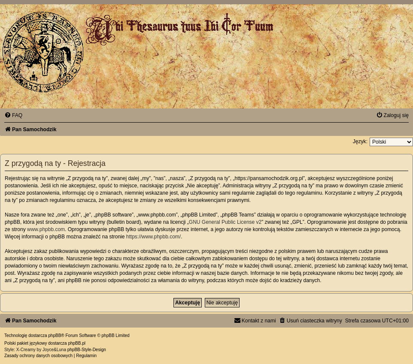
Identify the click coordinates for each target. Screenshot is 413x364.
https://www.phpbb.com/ (153, 237)
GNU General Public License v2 (225, 222)
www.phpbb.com (46, 229)
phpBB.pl (76, 343)
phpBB (54, 335)
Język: (360, 141)
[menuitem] (13, 115)
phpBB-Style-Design (86, 349)
